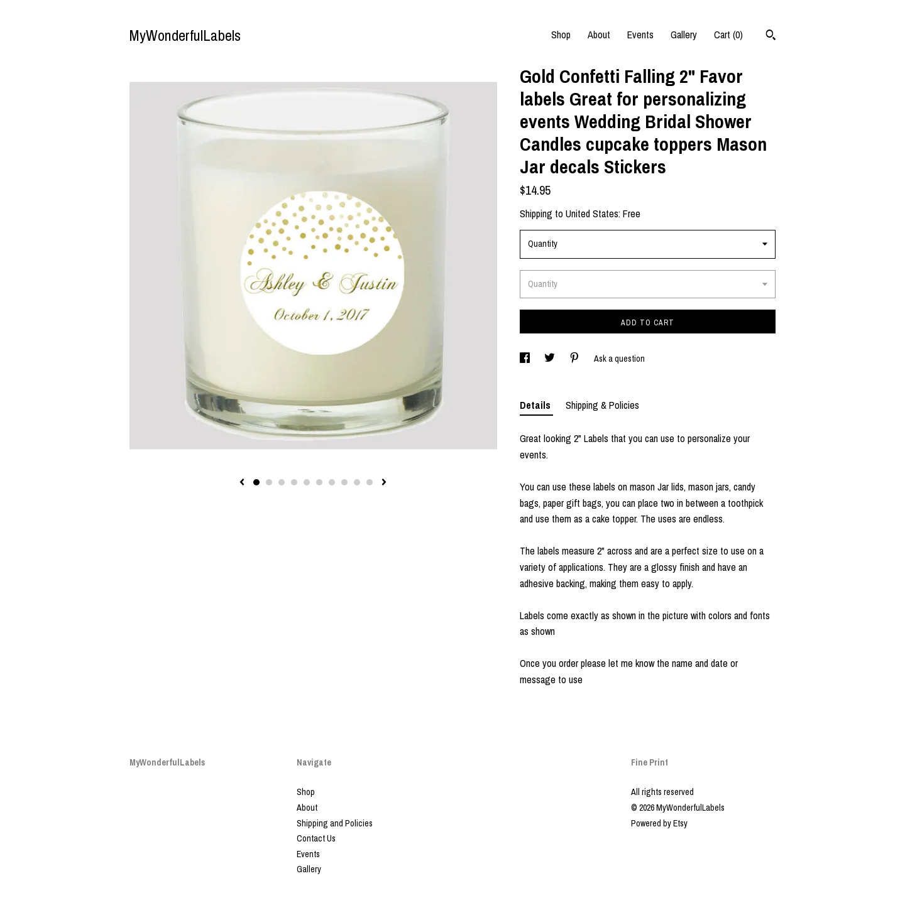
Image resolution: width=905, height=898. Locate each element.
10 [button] (369, 482)
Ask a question (619, 358)
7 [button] (332, 482)
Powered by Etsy (659, 823)
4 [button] (294, 482)
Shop (561, 34)
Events (640, 34)
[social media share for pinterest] (575, 358)
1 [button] (256, 482)
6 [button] (319, 482)
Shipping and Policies (335, 823)
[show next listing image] (384, 483)
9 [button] (357, 482)
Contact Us (316, 838)
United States (592, 213)
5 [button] (307, 482)
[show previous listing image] (242, 483)
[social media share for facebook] (526, 358)
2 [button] (269, 482)
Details (536, 405)
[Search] (771, 36)
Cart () (728, 34)
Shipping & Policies (602, 405)
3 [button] (281, 482)
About (599, 34)
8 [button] (344, 482)
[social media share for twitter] (550, 358)
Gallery (684, 34)
